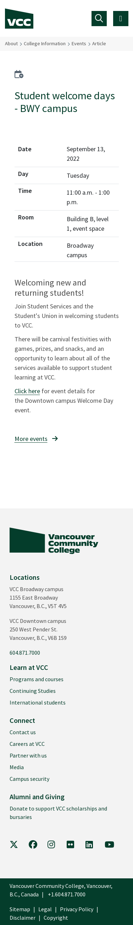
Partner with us (28, 755)
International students (38, 702)
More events (31, 439)
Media (17, 767)
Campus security (29, 778)
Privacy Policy (76, 909)
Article (99, 43)
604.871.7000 (25, 652)
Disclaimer (22, 917)
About (11, 43)
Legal (45, 909)
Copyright (56, 917)
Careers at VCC (27, 743)
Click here (27, 391)
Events (79, 43)
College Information (45, 43)
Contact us (23, 732)
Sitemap (20, 909)
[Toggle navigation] (99, 18)
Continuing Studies (33, 690)
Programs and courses (36, 679)
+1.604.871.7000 (66, 894)
